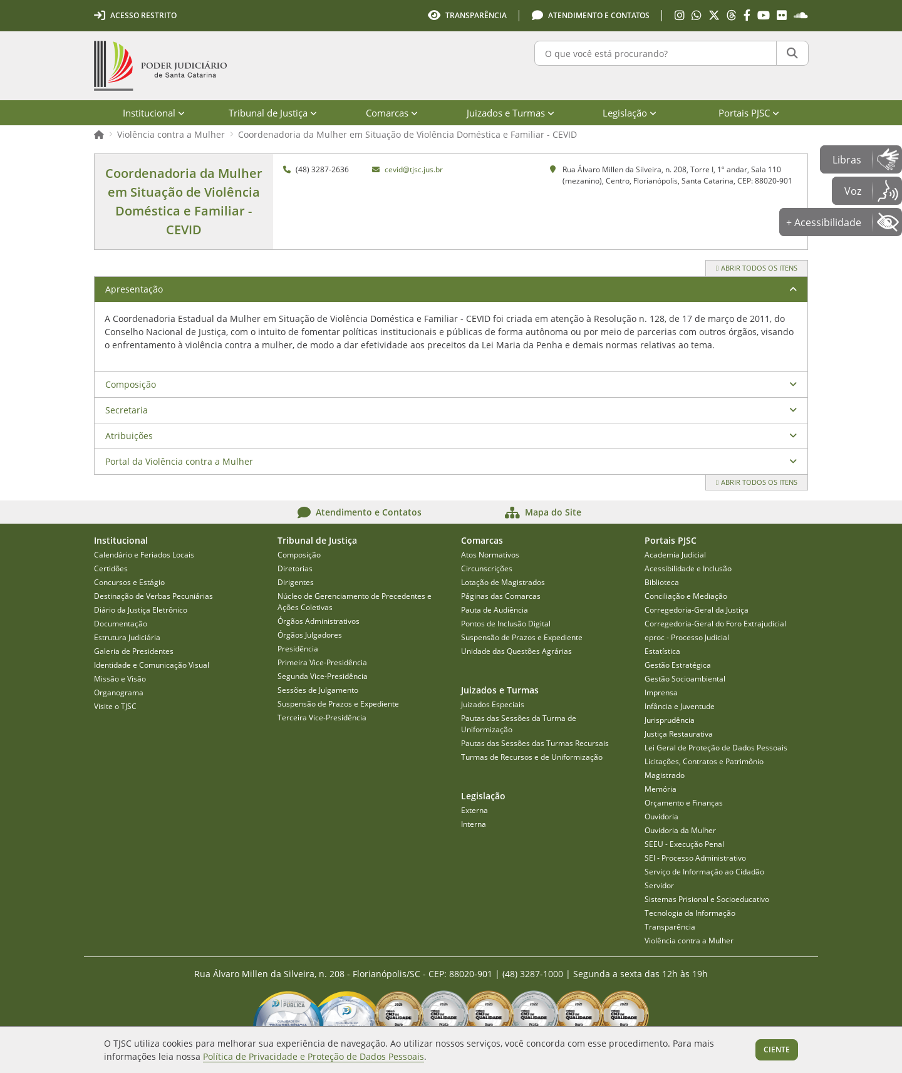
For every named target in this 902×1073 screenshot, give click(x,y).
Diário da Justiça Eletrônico (140, 609)
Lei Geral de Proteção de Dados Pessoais (716, 747)
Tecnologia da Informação (690, 913)
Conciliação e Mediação (686, 596)
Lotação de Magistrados (503, 582)
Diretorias (295, 568)
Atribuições (129, 436)
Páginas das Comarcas (501, 596)
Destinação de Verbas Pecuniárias (153, 596)
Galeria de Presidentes (134, 651)
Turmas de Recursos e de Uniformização (532, 757)
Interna (473, 824)
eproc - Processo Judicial (687, 637)
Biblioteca (662, 582)
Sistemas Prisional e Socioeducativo (707, 899)
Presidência (297, 648)
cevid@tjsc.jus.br (414, 169)
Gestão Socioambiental (685, 678)
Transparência (670, 926)
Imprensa (661, 692)
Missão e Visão (120, 678)
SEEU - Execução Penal (684, 844)
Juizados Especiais (492, 704)
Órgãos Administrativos (318, 621)
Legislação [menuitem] (629, 112)
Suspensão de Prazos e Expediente (338, 703)
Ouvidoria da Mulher (680, 830)
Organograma (118, 692)
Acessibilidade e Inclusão (688, 568)
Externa (474, 810)
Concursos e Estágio (129, 582)
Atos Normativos (490, 554)
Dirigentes (295, 582)
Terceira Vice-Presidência (321, 717)
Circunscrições (486, 568)
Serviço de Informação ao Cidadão (704, 871)
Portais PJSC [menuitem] (748, 112)
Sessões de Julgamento (317, 690)
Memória (660, 789)
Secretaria (126, 410)
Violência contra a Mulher (171, 134)
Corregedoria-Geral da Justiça (697, 609)
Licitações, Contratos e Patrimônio (704, 761)
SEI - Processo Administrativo (695, 858)
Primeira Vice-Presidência (322, 662)
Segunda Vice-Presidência (322, 676)
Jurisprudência (670, 720)
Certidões (111, 568)
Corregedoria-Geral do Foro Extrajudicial (715, 623)
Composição (130, 384)
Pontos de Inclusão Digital (506, 623)
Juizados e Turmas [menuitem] (510, 112)
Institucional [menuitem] (154, 112)
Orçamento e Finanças (684, 802)
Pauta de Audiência (494, 609)
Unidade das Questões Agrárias (516, 651)
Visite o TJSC (115, 706)
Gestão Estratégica (678, 665)
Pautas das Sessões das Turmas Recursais (535, 743)
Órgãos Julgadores (309, 635)
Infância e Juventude (680, 706)
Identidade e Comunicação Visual (151, 665)
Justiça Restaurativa (679, 733)
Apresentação (134, 289)
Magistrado (665, 775)
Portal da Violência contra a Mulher (179, 461)
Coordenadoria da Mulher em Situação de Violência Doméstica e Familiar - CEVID (407, 134)
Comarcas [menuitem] (392, 112)
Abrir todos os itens (756, 267)
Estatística (662, 651)
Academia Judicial (675, 554)
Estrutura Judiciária (127, 637)
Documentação (120, 623)
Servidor (659, 885)
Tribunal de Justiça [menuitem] (273, 112)
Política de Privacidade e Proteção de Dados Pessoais (313, 1056)
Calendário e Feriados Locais (144, 554)
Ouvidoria (661, 816)
